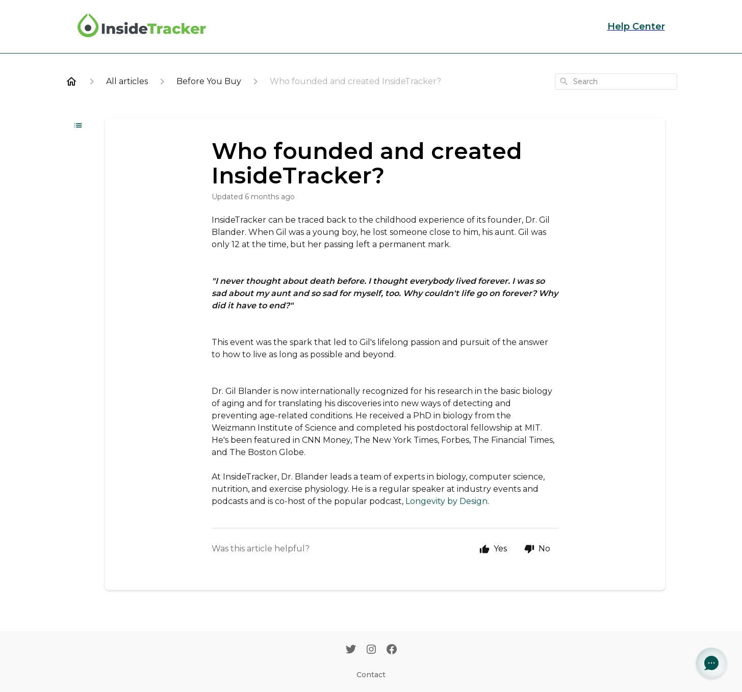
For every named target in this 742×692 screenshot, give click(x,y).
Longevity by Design (446, 501)
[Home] (71, 81)
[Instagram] (371, 650)
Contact (371, 674)
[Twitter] (351, 650)
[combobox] (616, 81)
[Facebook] (392, 650)
